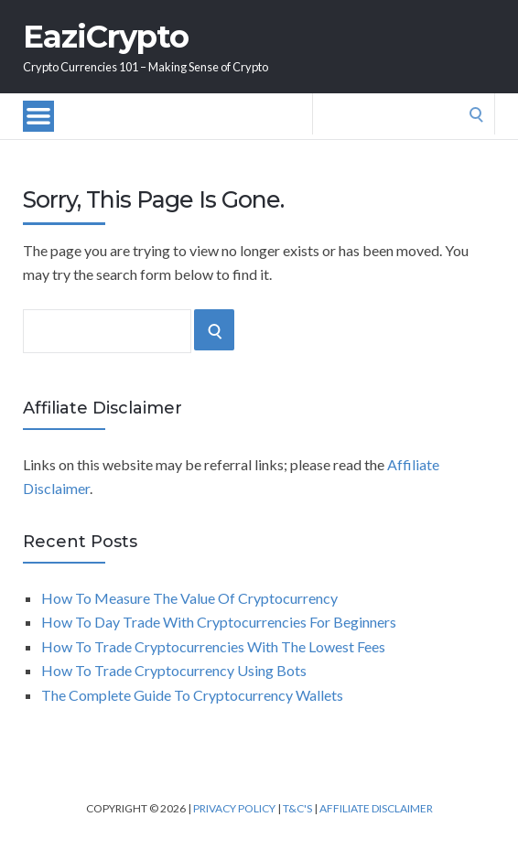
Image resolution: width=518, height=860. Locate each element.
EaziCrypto (106, 36)
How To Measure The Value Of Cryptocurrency (189, 598)
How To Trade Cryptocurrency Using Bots (174, 670)
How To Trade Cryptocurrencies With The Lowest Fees (213, 646)
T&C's (297, 808)
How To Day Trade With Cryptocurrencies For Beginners (218, 621)
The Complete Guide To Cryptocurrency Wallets (192, 695)
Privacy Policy (234, 808)
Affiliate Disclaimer (376, 808)
